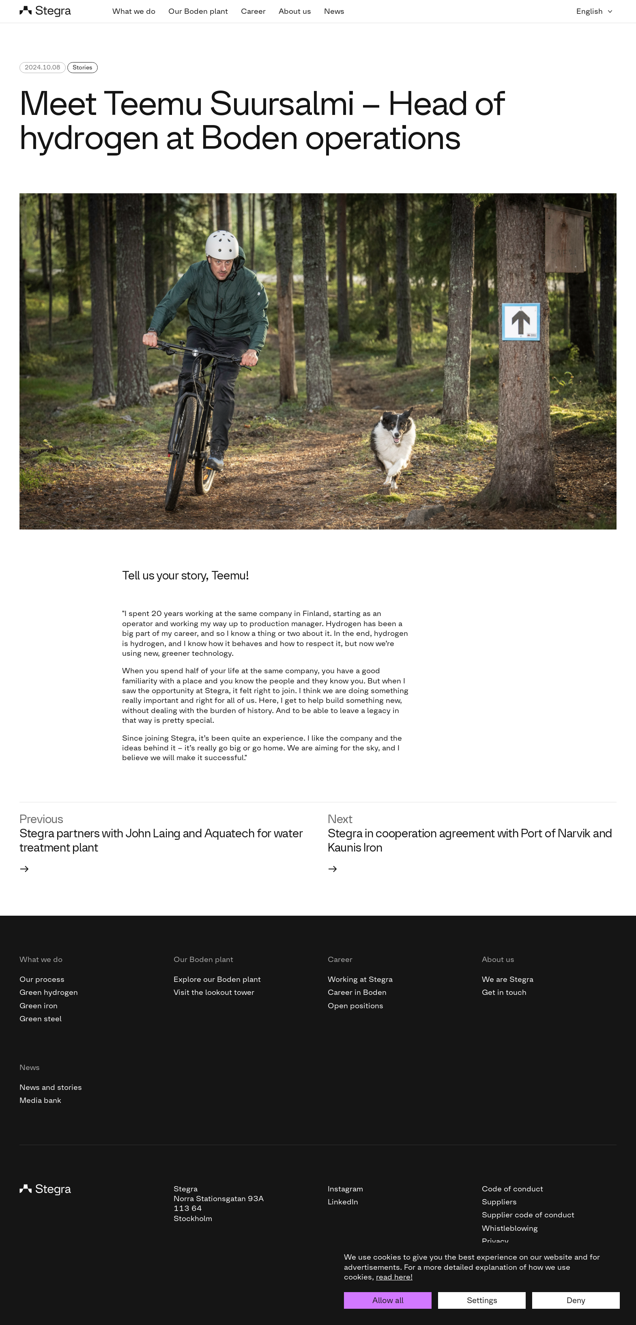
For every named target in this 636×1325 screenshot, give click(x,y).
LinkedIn (343, 1201)
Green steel (40, 1018)
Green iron (38, 1005)
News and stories (50, 1087)
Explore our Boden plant (217, 979)
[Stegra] (56, 11)
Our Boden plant (198, 11)
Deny (576, 1300)
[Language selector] (596, 11)
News (334, 11)
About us (295, 11)
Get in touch (504, 992)
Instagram (345, 1189)
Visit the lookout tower (214, 992)
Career (253, 11)
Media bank (40, 1100)
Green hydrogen (48, 992)
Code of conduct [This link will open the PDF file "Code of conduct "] (512, 1189)
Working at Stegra (360, 979)
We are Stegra (507, 979)
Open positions (355, 1005)
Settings (482, 1300)
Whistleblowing (510, 1228)
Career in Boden (357, 992)
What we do (133, 11)
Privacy (495, 1241)
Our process (41, 979)
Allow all (388, 1300)
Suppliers (499, 1201)
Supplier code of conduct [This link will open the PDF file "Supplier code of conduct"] (528, 1214)
